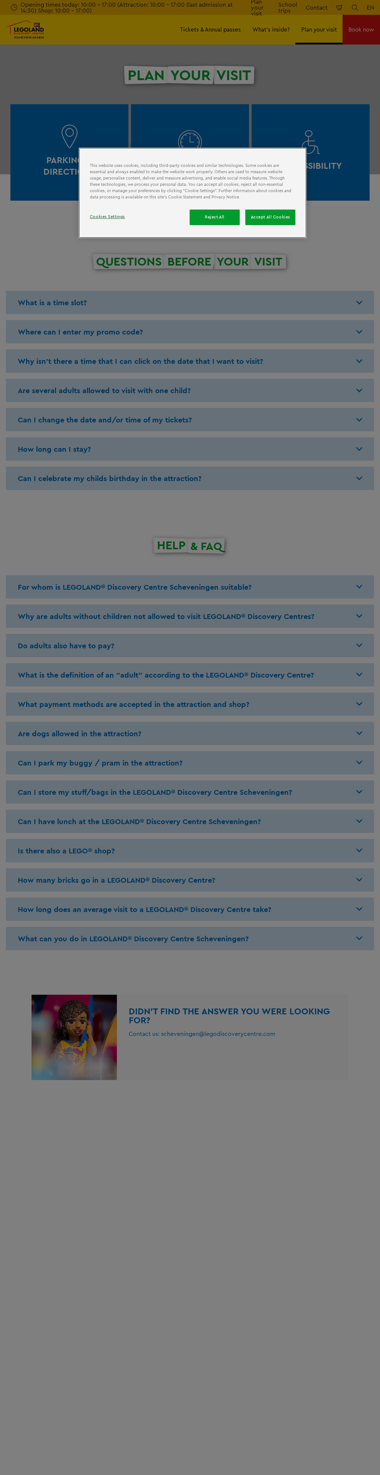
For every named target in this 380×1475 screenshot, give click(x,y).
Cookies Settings (107, 216)
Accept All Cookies (270, 217)
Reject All (215, 217)
